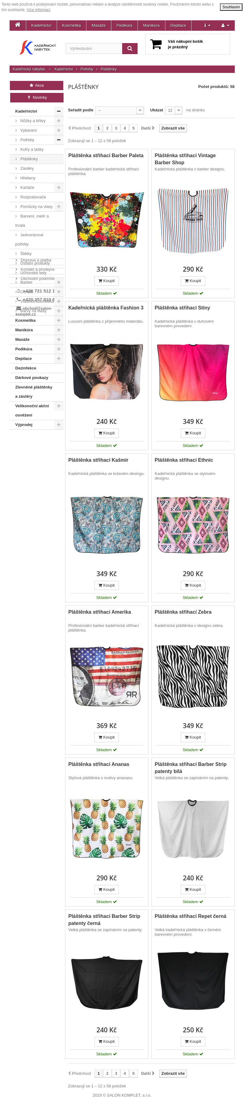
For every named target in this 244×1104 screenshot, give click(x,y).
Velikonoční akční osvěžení (32, 410)
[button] (207, 25)
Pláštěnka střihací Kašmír (98, 460)
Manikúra (151, 25)
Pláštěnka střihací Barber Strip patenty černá (104, 920)
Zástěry (26, 168)
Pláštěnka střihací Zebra (183, 612)
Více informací (38, 10)
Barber (26, 282)
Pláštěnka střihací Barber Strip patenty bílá (191, 768)
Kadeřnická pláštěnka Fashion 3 (106, 307)
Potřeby (87, 69)
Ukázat (156, 110)
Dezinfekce (25, 368)
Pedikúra (124, 25)
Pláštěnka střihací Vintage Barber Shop (185, 159)
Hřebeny (27, 178)
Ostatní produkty (34, 263)
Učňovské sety (33, 272)
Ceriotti (26, 291)
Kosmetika (71, 25)
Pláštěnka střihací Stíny (182, 307)
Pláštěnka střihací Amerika (99, 612)
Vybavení (28, 130)
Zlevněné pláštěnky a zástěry (33, 392)
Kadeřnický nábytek (29, 69)
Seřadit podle (80, 110)
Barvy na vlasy (33, 311)
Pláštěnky (28, 159)
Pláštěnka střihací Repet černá (190, 916)
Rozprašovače (32, 197)
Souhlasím (231, 7)
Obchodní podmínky (38, 459)
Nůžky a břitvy (32, 120)
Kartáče (26, 187)
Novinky (37, 97)
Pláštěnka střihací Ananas (99, 764)
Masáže (99, 25)
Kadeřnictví (41, 25)
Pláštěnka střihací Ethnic (184, 460)
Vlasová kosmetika (36, 301)
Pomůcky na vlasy (36, 206)
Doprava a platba (36, 440)
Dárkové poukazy (31, 377)
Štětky (25, 253)
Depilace (178, 25)
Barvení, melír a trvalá (32, 221)
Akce (36, 85)
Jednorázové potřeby (29, 239)
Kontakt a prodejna (37, 450)
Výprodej (24, 424)
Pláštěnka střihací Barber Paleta (106, 155)
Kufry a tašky (31, 149)
